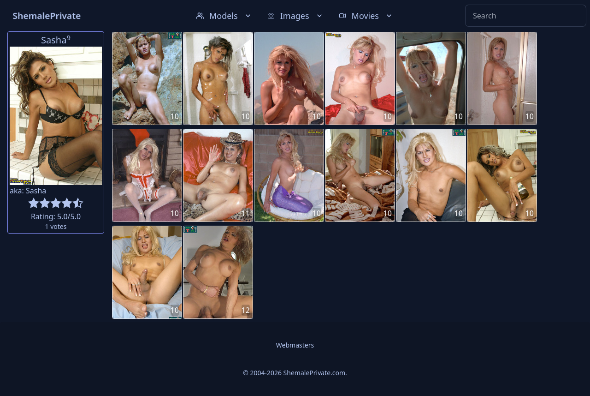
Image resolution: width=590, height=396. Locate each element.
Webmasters (295, 345)
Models (224, 15)
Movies (366, 15)
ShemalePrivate (47, 15)
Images (295, 15)
